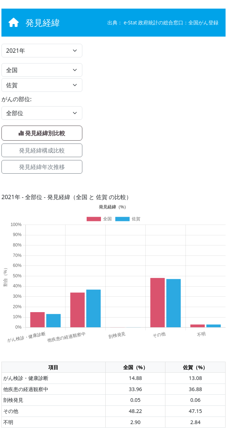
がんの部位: (16, 99)
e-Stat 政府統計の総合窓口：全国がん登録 (171, 22)
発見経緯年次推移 (42, 167)
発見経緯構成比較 (42, 150)
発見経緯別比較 (42, 133)
